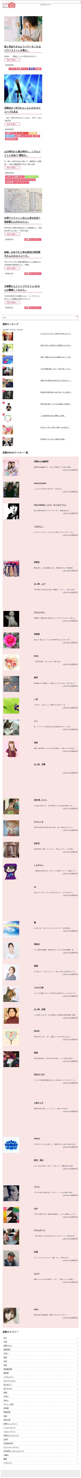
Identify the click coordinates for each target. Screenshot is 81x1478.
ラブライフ (8, 1463)
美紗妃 (37, 944)
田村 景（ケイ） (41, 800)
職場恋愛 (7, 1412)
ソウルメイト (9, 1377)
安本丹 (37, 843)
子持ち (6, 1396)
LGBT (6, 1439)
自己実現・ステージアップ (14, 1451)
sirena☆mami (40, 483)
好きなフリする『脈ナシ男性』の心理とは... (55, 427)
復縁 (5, 1357)
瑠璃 (36, 966)
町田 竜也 (38, 1160)
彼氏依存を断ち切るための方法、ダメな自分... (55, 392)
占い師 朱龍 (39, 1009)
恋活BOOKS (8, 1443)
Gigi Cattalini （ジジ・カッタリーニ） (50, 505)
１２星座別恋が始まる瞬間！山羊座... (52, 416)
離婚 (5, 1459)
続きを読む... (12, 60)
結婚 (5, 1416)
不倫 (5, 1342)
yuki (36, 1208)
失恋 (5, 1361)
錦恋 (36, 677)
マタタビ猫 (38, 987)
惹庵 (36, 1053)
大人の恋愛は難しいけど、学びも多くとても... (55, 369)
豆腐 (36, 1252)
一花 (36, 699)
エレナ (37, 1274)
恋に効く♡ (8, 1385)
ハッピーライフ (9, 1428)
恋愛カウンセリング (11, 1435)
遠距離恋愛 (8, 1369)
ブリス (37, 1187)
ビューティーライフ (11, 1447)
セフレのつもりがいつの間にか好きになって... (55, 333)
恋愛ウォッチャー (10, 1424)
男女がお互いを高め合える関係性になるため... (55, 345)
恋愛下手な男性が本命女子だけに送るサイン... (55, 380)
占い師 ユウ (39, 584)
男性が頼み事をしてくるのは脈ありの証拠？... (55, 404)
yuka (36, 1309)
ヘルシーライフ (9, 1431)
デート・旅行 (9, 1404)
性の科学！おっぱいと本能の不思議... (52, 439)
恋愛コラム (8, 1346)
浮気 (5, 1365)
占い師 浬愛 (39, 764)
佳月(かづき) (39, 1074)
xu (35, 887)
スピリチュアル (9, 1381)
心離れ (6, 1455)
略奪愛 (6, 1373)
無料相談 (7, 1349)
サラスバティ (39, 612)
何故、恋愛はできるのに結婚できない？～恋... (55, 357)
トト (36, 721)
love (5, 1338)
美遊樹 (37, 634)
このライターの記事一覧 (70, 470)
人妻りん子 (38, 1103)
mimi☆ (37, 1138)
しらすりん (38, 865)
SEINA (37, 1031)
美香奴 (37, 562)
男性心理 (7, 1420)
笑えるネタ (8, 1388)
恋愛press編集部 (41, 461)
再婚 (5, 1392)
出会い (6, 1400)
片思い (6, 1353)
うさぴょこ (38, 527)
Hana (36, 656)
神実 (36, 743)
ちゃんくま (38, 822)
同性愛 (6, 1408)
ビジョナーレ (39, 1230)
